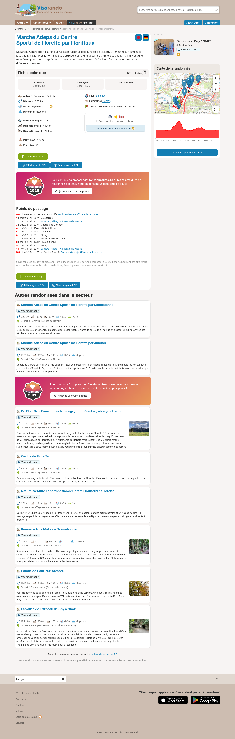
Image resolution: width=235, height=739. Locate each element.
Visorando (20, 28)
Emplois (20, 704)
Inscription (193, 22)
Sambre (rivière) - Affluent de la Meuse (78, 214)
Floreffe (106, 100)
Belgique (101, 95)
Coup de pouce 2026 (29, 717)
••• (28, 28)
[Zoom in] (216, 78)
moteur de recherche (104, 654)
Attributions (160, 112)
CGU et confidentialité (27, 693)
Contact (20, 722)
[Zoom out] (216, 84)
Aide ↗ (60, 22)
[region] (187, 93)
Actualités (21, 711)
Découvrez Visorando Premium (116, 128)
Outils (22, 22)
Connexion (211, 22)
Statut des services (107, 732)
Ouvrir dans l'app (33, 156)
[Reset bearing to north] (216, 89)
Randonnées (42, 22)
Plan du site (22, 699)
